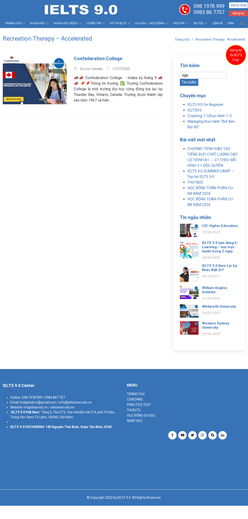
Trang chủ (182, 39)
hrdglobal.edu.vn (36, 407)
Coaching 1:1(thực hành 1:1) (209, 116)
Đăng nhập (239, 5)
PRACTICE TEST (139, 404)
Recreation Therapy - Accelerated (220, 39)
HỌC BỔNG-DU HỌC (141, 415)
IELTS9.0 (194, 110)
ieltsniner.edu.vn (62, 407)
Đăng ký (239, 13)
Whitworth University (219, 306)
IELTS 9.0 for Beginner (205, 104)
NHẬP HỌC (135, 420)
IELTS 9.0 (18, 412)
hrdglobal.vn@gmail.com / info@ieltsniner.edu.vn (56, 402)
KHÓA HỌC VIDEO (68, 23)
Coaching (135, 399)
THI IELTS (133, 410)
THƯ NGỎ (195, 182)
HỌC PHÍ (180, 23)
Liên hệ (217, 23)
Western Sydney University (215, 325)
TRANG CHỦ (15, 23)
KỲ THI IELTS (120, 23)
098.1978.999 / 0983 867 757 (43, 397)
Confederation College (98, 58)
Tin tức (200, 23)
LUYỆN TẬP (95, 23)
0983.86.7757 (209, 12)
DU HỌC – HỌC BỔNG (151, 23)
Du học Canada (91, 68)
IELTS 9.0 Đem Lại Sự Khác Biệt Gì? (219, 268)
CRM (230, 23)
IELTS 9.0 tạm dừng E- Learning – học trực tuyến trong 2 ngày (220, 247)
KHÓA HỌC (39, 23)
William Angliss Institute (214, 290)
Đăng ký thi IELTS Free (236, 55)
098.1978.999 (209, 6)
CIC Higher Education (220, 226)
